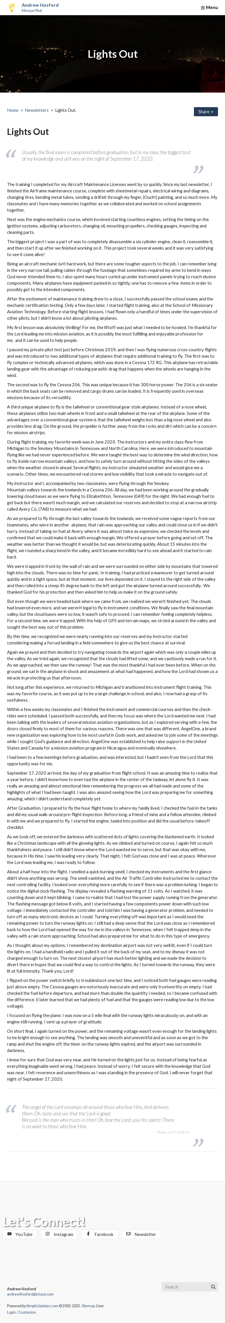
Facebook (99, 1234)
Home (12, 110)
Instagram (59, 1234)
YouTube (20, 1234)
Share (205, 111)
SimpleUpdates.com (42, 1306)
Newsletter (141, 1234)
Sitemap (88, 1306)
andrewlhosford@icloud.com (30, 1294)
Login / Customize (21, 1312)
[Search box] (190, 1286)
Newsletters (37, 110)
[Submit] (213, 1286)
